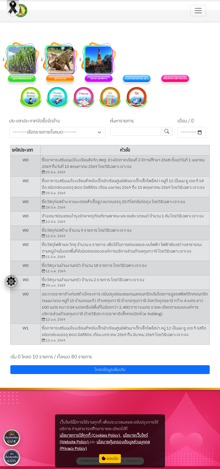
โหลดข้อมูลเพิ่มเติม (110, 369)
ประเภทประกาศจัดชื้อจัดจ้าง (34, 121)
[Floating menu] (11, 281)
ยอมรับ (110, 458)
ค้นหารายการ (122, 121)
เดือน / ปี (185, 121)
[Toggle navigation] (198, 10)
